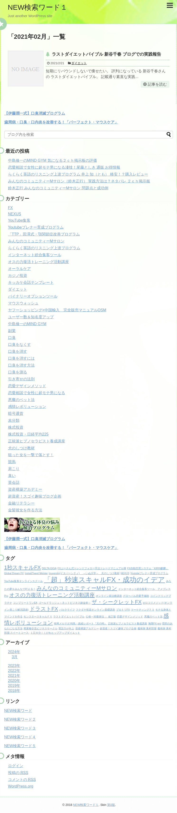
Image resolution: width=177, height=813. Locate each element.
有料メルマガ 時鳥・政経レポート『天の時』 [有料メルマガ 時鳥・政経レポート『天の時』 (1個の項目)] (80, 623)
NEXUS (14, 214)
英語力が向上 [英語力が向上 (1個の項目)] (66, 628)
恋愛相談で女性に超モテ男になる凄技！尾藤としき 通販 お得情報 (64, 167)
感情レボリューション (27, 407)
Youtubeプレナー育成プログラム (36, 227)
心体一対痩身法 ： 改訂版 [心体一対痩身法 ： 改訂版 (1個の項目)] (101, 616)
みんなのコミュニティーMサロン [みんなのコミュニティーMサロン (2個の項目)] (77, 588)
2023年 (14, 666)
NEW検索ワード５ (20, 746)
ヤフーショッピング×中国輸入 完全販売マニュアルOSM (57, 310)
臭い (12, 476)
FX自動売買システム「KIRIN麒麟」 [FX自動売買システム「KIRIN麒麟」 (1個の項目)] (147, 568)
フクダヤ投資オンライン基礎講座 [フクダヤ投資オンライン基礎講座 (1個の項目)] (95, 609)
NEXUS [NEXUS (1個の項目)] (124, 573)
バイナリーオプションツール (32, 296)
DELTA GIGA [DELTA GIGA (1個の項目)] (49, 568)
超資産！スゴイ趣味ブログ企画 (34, 496)
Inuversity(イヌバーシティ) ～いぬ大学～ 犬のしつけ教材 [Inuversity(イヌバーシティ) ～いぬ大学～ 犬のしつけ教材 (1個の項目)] (84, 573)
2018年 (14, 691)
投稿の (18, 773)
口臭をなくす (19, 345)
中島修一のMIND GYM (27, 324)
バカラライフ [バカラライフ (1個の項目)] (67, 609)
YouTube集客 (19, 220)
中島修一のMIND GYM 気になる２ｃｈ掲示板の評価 (52, 160)
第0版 (111, 805)
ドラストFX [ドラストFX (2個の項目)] (44, 609)
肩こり (13, 469)
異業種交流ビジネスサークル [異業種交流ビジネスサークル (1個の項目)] (40, 628)
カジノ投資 (17, 276)
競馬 (12, 462)
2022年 (14, 671)
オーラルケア (19, 269)
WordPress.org (20, 786)
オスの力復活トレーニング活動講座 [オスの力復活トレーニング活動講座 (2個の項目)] (52, 595)
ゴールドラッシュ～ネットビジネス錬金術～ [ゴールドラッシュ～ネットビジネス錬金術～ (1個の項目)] (64, 602)
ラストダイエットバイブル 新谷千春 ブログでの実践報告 (106, 54)
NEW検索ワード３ (20, 728)
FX (10, 208)
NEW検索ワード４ (20, 737)
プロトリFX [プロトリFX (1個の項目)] (123, 609)
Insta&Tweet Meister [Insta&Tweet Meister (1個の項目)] (36, 573)
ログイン (15, 766)
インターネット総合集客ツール (34, 255)
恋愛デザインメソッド (27, 386)
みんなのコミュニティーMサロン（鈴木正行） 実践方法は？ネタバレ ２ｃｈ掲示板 (79, 181)
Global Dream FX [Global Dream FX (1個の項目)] (14, 573)
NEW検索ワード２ (20, 719)
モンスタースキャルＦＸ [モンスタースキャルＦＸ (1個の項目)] (38, 616)
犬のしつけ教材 (21, 448)
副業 (12, 331)
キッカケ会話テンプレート (31, 282)
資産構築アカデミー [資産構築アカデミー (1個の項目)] (87, 628)
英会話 (13, 482)
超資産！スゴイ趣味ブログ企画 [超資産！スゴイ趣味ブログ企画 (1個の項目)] (118, 628)
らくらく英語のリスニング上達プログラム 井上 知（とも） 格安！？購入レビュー (78, 174)
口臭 (12, 338)
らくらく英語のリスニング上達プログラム (44, 248)
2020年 (14, 681)
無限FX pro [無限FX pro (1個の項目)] (154, 623)
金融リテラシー (21, 503)
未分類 (13, 420)
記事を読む (157, 84)
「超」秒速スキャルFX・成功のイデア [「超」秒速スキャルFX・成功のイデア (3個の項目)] (104, 579)
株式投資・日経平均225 (28, 434)
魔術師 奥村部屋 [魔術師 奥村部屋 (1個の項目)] (147, 628)
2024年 (14, 652)
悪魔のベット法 (21, 400)
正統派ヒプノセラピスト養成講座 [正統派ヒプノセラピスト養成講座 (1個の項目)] (127, 623)
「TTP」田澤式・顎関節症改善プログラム (44, 234)
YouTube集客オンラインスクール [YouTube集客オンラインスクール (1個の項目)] (23, 581)
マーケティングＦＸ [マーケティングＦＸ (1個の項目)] (142, 609)
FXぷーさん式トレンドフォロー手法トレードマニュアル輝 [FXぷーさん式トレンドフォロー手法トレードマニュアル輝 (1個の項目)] (91, 568)
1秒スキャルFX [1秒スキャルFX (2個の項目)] (22, 567)
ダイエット (79, 63)
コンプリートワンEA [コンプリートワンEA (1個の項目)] (25, 602)
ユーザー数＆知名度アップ (31, 317)
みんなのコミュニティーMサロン (36, 241)
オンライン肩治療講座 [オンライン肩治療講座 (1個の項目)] (109, 595)
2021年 (14, 676)
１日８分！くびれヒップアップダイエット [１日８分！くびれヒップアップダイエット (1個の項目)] (55, 632)
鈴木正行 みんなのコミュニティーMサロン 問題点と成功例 (58, 188)
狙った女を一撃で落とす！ (31, 455)
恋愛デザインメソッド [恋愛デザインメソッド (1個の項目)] (130, 616)
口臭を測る (17, 372)
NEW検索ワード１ (38, 7)
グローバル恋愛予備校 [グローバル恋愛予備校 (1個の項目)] (136, 595)
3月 (15, 657)
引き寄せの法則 (21, 379)
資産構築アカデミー (25, 489)
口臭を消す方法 (21, 365)
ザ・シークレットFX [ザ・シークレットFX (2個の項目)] (117, 602)
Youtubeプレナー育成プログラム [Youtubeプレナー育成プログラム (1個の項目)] (149, 573)
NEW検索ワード (18, 711)
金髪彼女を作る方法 (25, 510)
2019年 (14, 686)
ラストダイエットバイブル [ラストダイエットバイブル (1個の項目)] (69, 616)
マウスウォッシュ (23, 303)
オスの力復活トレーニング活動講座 (38, 262)
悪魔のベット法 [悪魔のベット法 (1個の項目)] (153, 616)
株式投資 (15, 427)
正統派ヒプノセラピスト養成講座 (36, 441)
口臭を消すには (21, 358)
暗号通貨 (15, 413)
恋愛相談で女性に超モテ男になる (36, 393)
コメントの (22, 780)
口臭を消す (17, 351)
